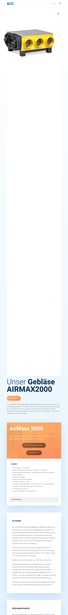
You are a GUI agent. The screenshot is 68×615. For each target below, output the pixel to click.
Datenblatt (34, 453)
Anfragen (14, 398)
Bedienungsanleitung (34, 445)
